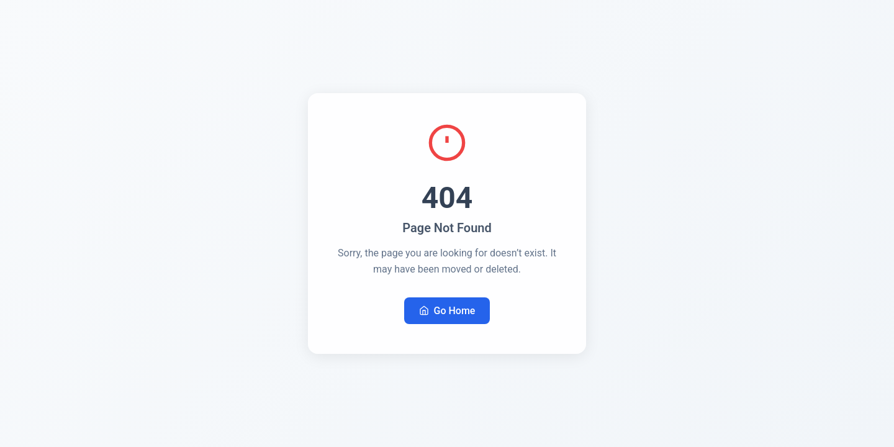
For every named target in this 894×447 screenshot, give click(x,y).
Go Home (447, 311)
